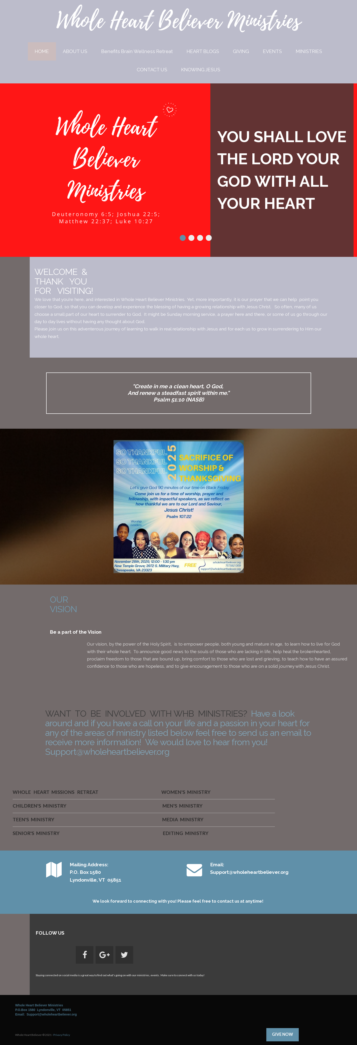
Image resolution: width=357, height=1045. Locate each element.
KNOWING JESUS (200, 69)
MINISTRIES (309, 51)
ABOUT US (75, 51)
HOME (42, 51)
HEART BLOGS (203, 51)
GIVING (241, 51)
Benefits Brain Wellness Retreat (137, 51)
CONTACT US (152, 69)
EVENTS (272, 51)
